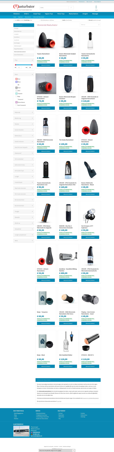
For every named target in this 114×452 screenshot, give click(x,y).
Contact (61, 413)
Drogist (85, 14)
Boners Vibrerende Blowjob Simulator (67, 97)
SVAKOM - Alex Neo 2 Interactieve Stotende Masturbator (66, 227)
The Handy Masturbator (66, 140)
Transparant (20, 99)
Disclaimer (56, 446)
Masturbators (73, 14)
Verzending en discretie (42, 417)
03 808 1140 (35, 434)
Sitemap (83, 417)
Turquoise (20, 93)
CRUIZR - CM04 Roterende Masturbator (45, 141)
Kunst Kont (16, 40)
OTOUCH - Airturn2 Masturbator (42, 97)
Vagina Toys (49, 14)
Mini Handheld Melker (65, 355)
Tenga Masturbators (18, 48)
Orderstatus (84, 415)
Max (26, 67)
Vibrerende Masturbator (20, 51)
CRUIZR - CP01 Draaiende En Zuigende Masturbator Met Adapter (67, 184)
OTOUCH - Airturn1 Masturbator (42, 270)
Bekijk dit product (45, 65)
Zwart (19, 87)
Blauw (19, 82)
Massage (95, 14)
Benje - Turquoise (42, 312)
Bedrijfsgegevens (18, 413)
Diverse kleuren (21, 102)
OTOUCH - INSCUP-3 (87, 355)
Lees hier (59, 401)
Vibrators (16, 14)
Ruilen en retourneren (42, 418)
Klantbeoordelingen (67, 446)
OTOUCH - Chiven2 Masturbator (87, 141)
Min (15, 67)
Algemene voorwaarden (48, 446)
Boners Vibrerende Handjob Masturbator (67, 54)
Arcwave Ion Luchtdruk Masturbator (90, 398)
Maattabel (61, 415)
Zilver (19, 90)
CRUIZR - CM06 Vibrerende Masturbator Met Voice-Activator (67, 313)
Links (15, 417)
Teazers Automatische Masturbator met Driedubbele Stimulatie (44, 184)
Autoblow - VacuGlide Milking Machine (68, 270)
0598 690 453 (35, 432)
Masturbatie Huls (17, 31)
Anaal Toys (36, 14)
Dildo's (26, 14)
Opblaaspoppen (17, 46)
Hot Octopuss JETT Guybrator (87, 227)
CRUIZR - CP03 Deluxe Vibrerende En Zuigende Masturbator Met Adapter (44, 227)
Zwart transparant (21, 105)
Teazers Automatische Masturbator (88, 54)
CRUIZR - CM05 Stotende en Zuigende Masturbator (89, 97)
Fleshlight (16, 28)
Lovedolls (16, 34)
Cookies (83, 413)
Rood (19, 79)
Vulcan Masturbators (18, 54)
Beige (18, 96)
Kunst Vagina (17, 43)
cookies (59, 450)
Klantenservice (81, 1)
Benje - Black (41, 355)
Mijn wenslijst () (97, 1)
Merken (16, 418)
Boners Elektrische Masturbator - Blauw (87, 184)
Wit (18, 84)
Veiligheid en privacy (41, 415)
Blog (15, 415)
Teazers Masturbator (43, 54)
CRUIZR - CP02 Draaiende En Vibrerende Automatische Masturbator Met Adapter (90, 270)
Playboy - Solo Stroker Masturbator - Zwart (88, 313)
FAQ (60, 418)
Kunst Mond (16, 37)
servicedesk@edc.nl (36, 436)
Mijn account (89, 1)
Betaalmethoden (40, 413)
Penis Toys (60, 14)
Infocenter (61, 417)
